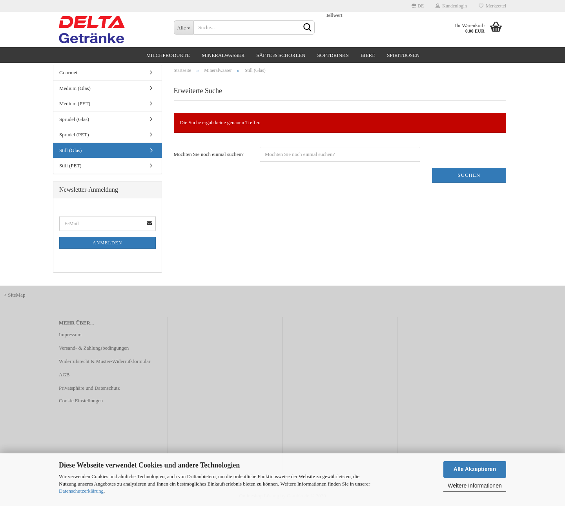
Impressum (70, 334)
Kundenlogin (451, 6)
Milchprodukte (168, 55)
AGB (64, 375)
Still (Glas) (70, 150)
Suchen (468, 175)
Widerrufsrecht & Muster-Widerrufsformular (104, 361)
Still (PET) (70, 166)
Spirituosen (403, 55)
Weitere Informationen (474, 485)
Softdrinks (332, 55)
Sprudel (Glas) (74, 119)
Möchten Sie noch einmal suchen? (209, 154)
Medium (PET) (74, 103)
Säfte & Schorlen (280, 55)
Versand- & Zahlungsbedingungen (94, 348)
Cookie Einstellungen (81, 400)
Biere (368, 55)
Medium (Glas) (75, 88)
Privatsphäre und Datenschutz (89, 388)
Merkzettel (492, 6)
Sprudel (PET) (74, 135)
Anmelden (107, 243)
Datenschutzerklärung (81, 491)
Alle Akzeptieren (475, 469)
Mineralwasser (223, 55)
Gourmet (68, 72)
